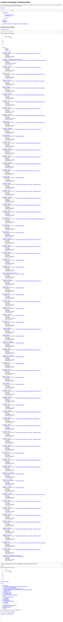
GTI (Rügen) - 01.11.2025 (7, 493)
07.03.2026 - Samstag (6, 514)
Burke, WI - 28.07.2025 (7, 314)
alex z (5, 439)
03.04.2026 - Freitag (6, 300)
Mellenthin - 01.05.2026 (7, 114)
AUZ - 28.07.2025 (6, 266)
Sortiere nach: (20, 563)
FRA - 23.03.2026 (6, 135)
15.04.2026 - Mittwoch (7, 204)
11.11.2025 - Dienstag (7, 417)
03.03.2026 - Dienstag (7, 507)
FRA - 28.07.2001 (6, 362)
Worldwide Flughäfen (20, 136)
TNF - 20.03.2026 (6, 176)
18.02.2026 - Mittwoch (7, 252)
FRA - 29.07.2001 (6, 321)
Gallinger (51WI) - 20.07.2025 (8, 472)
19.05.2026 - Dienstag (7, 52)
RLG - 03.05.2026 (6, 73)
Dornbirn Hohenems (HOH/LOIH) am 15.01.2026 (12, 555)
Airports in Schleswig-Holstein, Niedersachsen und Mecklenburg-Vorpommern (32, 60)
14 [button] (3, 44)
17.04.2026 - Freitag (6, 190)
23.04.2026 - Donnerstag (7, 162)
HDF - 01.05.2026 (6, 121)
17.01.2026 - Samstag (6, 328)
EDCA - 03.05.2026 (6, 86)
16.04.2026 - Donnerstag (7, 197)
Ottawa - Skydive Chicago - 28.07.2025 (10, 272)
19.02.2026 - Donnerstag (7, 238)
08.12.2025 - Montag (6, 348)
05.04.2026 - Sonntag (6, 245)
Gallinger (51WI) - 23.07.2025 (8, 355)
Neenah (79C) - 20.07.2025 (7, 479)
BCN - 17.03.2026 (6, 293)
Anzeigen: (6, 563)
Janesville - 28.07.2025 (7, 307)
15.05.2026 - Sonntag (6, 465)
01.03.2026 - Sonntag (6, 500)
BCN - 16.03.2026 (6, 376)
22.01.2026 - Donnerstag (7, 279)
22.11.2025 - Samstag (6, 369)
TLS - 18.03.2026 (6, 224)
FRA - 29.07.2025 (6, 259)
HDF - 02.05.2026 (6, 100)
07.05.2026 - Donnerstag (7, 128)
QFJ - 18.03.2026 (6, 231)
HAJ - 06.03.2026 (6, 541)
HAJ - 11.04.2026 (6, 217)
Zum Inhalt (2, 7)
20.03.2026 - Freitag (6, 431)
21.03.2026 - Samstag (6, 438)
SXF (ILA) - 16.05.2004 (7, 486)
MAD (5, 53)
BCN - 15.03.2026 (6, 403)
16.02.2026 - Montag (6, 548)
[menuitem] (9, 14)
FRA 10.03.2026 (6, 452)
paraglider (6, 60)
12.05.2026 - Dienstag (7, 66)
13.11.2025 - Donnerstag (7, 410)
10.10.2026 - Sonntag (6, 107)
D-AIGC (5, 542)
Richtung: (33, 563)
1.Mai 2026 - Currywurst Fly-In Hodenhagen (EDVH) (12, 59)
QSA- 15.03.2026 (6, 383)
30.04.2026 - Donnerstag (7, 148)
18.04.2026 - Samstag (6, 183)
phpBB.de (13, 611)
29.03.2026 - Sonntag (6, 390)
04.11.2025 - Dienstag (7, 424)
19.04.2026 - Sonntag (6, 169)
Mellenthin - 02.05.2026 (7, 93)
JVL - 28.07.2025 (6, 286)
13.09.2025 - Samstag (6, 534)
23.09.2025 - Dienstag (7, 521)
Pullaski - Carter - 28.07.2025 (8, 341)
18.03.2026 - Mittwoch (7, 445)
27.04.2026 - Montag (6, 155)
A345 (5, 108)
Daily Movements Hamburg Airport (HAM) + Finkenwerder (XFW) (28, 53)
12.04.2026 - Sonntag (6, 210)
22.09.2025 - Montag (6, 527)
